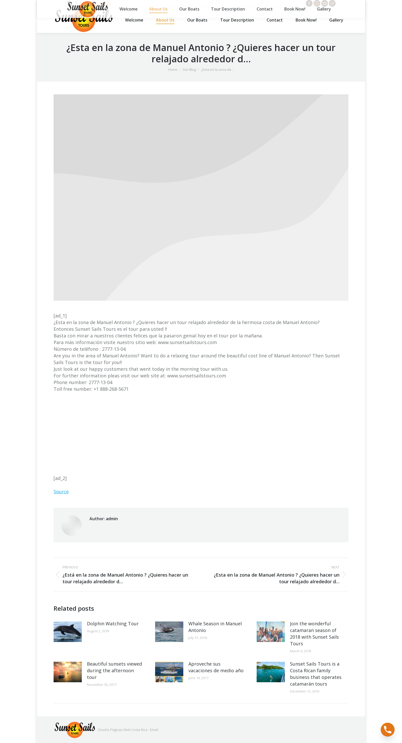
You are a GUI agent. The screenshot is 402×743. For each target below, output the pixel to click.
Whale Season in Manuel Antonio (215, 626)
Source (61, 491)
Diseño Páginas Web (114, 729)
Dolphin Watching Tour (113, 623)
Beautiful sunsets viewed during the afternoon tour (114, 670)
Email (154, 729)
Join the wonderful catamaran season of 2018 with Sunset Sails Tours (314, 633)
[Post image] (68, 631)
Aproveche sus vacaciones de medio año (216, 667)
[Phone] (388, 730)
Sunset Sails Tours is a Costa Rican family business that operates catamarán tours (315, 674)
